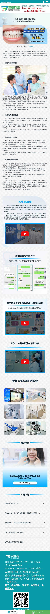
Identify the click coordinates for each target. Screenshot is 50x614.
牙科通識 (31, 46)
